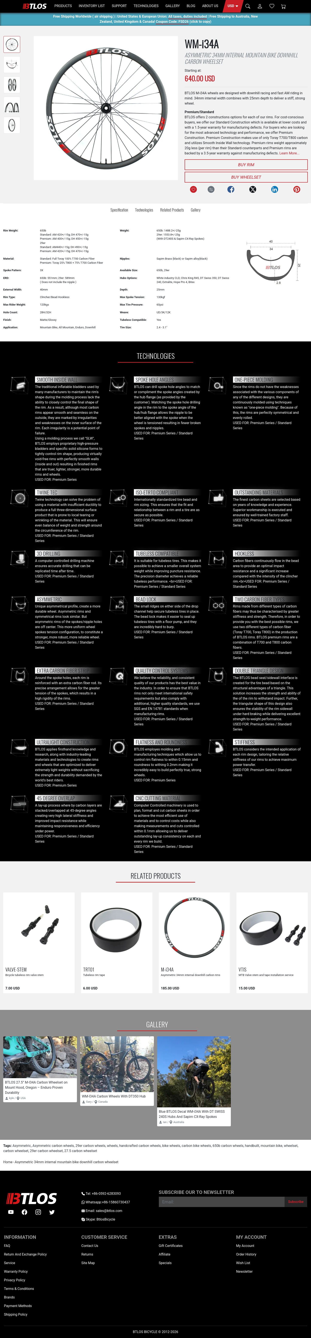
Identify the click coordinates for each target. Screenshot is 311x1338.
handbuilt (252, 1146)
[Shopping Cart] (283, 6)
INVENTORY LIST (92, 6)
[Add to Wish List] (193, 189)
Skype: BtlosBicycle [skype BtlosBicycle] (98, 1219)
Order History (246, 1254)
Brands (9, 1297)
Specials (165, 1263)
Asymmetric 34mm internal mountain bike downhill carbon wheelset (66, 1162)
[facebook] (24, 1212)
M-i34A (167, 969)
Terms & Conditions (19, 1289)
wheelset (291, 1146)
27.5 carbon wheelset (80, 1151)
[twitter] (52, 1212)
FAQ (7, 1246)
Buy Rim (246, 164)
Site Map (88, 1263)
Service (9, 1263)
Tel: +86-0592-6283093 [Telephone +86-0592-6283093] (101, 1194)
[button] (233, 6)
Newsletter (244, 1272)
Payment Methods (18, 1306)
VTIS (242, 969)
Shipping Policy (16, 1314)
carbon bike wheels (196, 1146)
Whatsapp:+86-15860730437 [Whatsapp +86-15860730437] (105, 1202)
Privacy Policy (14, 1280)
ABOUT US (210, 6)
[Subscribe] (296, 1202)
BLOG (191, 6)
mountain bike (271, 1146)
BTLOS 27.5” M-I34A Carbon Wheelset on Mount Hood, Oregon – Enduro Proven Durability (36, 1087)
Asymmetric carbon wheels (53, 1146)
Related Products (172, 210)
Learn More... (289, 153)
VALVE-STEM (16, 969)
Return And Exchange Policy (25, 1254)
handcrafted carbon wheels (140, 1146)
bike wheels (171, 1146)
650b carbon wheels (228, 1146)
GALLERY (172, 6)
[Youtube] (11, 1212)
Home (7, 1162)
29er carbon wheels (90, 1146)
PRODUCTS (63, 6)
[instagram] (38, 1212)
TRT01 (88, 969)
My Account (245, 1246)
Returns (87, 1254)
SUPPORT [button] (119, 6)
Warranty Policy (16, 1272)
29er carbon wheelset (46, 1151)
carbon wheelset (15, 1151)
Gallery (196, 210)
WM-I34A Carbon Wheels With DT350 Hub (114, 1096)
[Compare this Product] (211, 189)
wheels (112, 1146)
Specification (119, 210)
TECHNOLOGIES (146, 6)
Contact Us (89, 1246)
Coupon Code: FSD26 (172, 22)
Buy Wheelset (246, 177)
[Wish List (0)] (272, 6)
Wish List (243, 1263)
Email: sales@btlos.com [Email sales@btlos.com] (102, 1211)
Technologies (144, 210)
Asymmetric (21, 1146)
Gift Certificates (171, 1246)
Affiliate (164, 1254)
